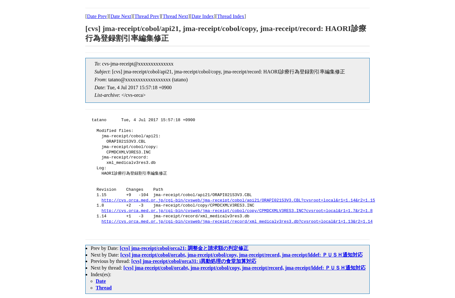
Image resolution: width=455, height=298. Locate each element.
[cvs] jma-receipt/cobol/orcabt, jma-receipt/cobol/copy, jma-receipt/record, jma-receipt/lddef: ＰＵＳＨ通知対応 (241, 255)
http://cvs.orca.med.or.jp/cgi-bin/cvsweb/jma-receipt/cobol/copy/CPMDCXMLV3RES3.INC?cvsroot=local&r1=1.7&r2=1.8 (237, 211)
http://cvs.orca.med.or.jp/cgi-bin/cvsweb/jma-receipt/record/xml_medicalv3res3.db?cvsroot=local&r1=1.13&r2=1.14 (237, 222)
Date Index (202, 16)
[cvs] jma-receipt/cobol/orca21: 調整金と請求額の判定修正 (184, 248)
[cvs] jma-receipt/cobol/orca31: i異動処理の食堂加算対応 (193, 261)
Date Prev (97, 16)
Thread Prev (146, 16)
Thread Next (175, 16)
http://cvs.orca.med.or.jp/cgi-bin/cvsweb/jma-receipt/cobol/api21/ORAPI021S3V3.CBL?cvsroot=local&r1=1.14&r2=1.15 (238, 200)
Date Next (121, 16)
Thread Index (230, 16)
